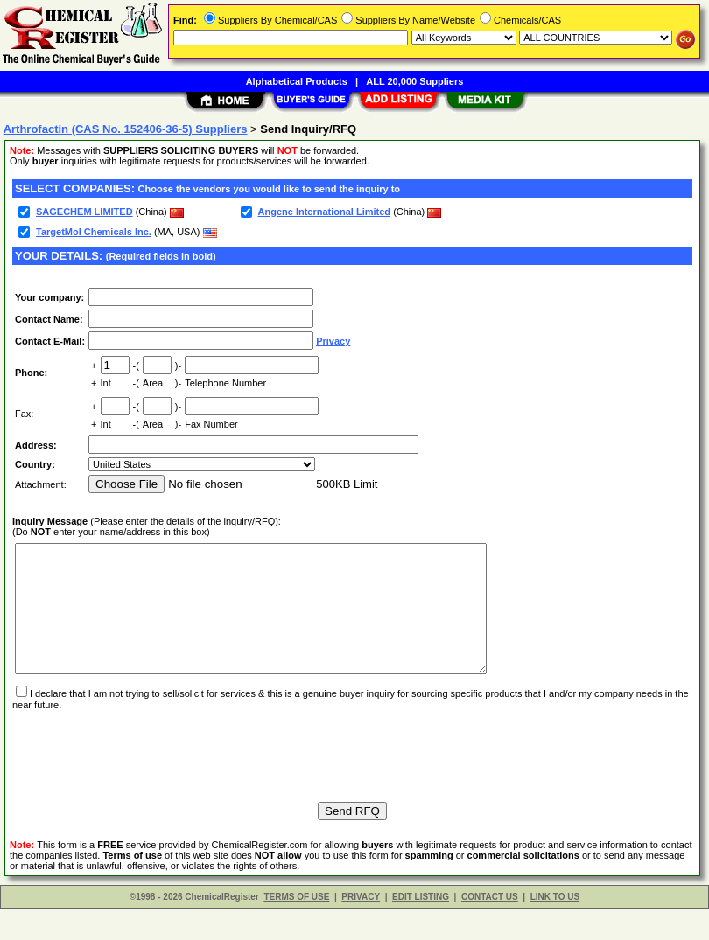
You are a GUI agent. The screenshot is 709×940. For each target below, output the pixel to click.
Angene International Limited (324, 211)
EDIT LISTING (420, 928)
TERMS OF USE (296, 928)
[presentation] (145, 779)
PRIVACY (360, 928)
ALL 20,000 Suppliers (414, 81)
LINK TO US (554, 928)
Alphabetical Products (296, 81)
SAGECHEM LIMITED (84, 211)
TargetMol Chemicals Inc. (93, 231)
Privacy (333, 341)
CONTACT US (489, 928)
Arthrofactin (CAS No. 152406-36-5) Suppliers (126, 129)
